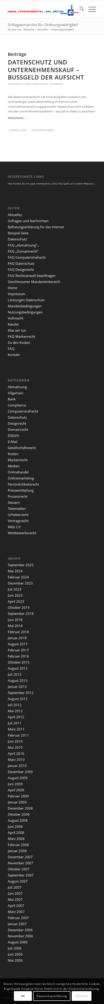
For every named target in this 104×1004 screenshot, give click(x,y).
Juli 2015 (15, 674)
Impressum (16, 294)
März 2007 (16, 911)
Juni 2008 (15, 826)
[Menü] (90, 9)
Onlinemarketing (21, 478)
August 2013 (18, 680)
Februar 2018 (18, 632)
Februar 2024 (18, 577)
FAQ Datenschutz (21, 263)
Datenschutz (16, 83)
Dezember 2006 (20, 930)
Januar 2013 (17, 686)
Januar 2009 (17, 802)
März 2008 (16, 838)
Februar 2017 (18, 650)
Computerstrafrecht (23, 411)
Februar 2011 (18, 735)
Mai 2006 (15, 960)
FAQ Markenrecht (21, 336)
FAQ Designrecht (21, 269)
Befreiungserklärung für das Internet (36, 227)
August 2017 (18, 644)
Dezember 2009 (20, 771)
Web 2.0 (14, 527)
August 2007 (18, 881)
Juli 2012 (15, 705)
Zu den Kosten (19, 342)
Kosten (13, 454)
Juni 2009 (15, 784)
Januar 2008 (17, 851)
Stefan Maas (46, 130)
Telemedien (56, 83)
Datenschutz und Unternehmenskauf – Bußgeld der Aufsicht (46, 70)
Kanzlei (13, 324)
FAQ (11, 348)
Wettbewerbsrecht (22, 533)
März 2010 (16, 759)
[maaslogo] (43, 9)
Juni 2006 (15, 954)
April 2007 (16, 905)
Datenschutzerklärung (52, 996)
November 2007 (20, 863)
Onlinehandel (18, 472)
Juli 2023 (15, 589)
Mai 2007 (15, 899)
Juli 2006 (15, 948)
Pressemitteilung (21, 490)
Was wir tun (17, 330)
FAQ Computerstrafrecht (27, 257)
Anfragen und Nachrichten (28, 221)
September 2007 (21, 875)
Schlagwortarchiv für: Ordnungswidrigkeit (43, 24)
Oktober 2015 (19, 662)
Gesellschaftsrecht (36, 83)
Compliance (17, 405)
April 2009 (16, 790)
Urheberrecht (18, 514)
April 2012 (16, 717)
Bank (12, 399)
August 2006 (18, 942)
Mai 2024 (15, 571)
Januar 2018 (17, 638)
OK (23, 996)
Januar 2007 (17, 924)
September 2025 (21, 565)
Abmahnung (17, 387)
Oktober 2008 (19, 814)
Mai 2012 (15, 711)
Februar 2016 (18, 656)
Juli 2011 (15, 723)
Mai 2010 (15, 747)
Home (12, 287)
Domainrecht (18, 429)
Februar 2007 (18, 917)
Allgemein (15, 393)
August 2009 (18, 778)
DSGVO (13, 435)
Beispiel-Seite (18, 233)
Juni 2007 (15, 893)
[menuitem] (79, 9)
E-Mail (12, 441)
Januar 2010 (17, 765)
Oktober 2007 (19, 869)
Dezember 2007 (20, 857)
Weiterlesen (17, 118)
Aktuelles (15, 214)
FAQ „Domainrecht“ (23, 251)
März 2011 (16, 729)
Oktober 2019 (19, 607)
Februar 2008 (18, 844)
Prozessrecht (18, 496)
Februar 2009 (18, 796)
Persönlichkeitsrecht (23, 484)
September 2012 (21, 692)
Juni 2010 (15, 741)
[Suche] (79, 9)
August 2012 (18, 698)
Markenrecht (18, 460)
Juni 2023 (15, 595)
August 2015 (18, 668)
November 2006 (20, 936)
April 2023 (16, 601)
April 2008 (16, 832)
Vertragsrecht (18, 520)
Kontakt (14, 354)
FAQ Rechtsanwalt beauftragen (31, 275)
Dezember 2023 (20, 583)
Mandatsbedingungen (24, 306)
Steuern (14, 502)
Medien (14, 466)
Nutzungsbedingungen (25, 312)
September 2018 (21, 613)
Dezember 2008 (20, 808)
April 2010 (16, 753)
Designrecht (17, 423)
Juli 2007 (15, 887)
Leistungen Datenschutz (26, 300)
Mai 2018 (15, 625)
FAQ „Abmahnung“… (24, 245)
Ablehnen (81, 996)
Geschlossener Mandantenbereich (34, 281)
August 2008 (18, 820)
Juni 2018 (15, 619)
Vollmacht (15, 318)
